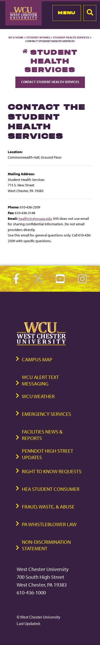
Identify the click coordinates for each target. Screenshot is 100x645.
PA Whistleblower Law (49, 524)
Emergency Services (46, 414)
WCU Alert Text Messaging (40, 380)
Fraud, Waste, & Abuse (48, 506)
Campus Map (37, 359)
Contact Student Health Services (50, 82)
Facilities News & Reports (42, 434)
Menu (66, 13)
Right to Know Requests (52, 471)
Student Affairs (38, 37)
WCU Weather (38, 396)
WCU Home (15, 37)
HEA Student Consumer (50, 489)
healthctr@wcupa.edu (35, 218)
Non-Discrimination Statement (46, 545)
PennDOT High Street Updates (47, 453)
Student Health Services (71, 37)
